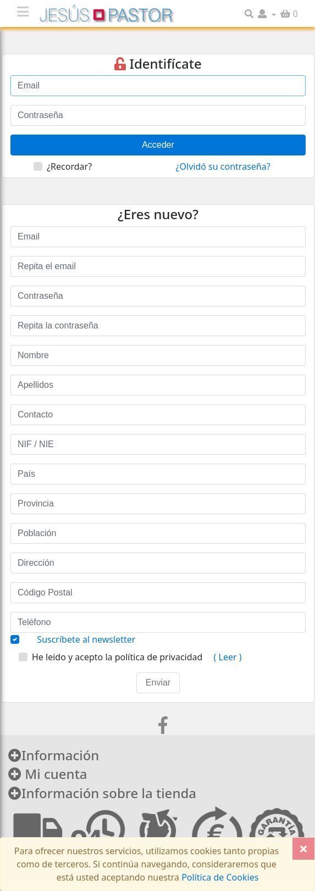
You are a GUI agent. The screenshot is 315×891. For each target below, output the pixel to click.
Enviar (158, 682)
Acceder (158, 144)
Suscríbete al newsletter (86, 639)
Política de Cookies (218, 877)
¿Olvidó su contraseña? (223, 166)
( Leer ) (226, 657)
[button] (267, 14)
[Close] (303, 849)
